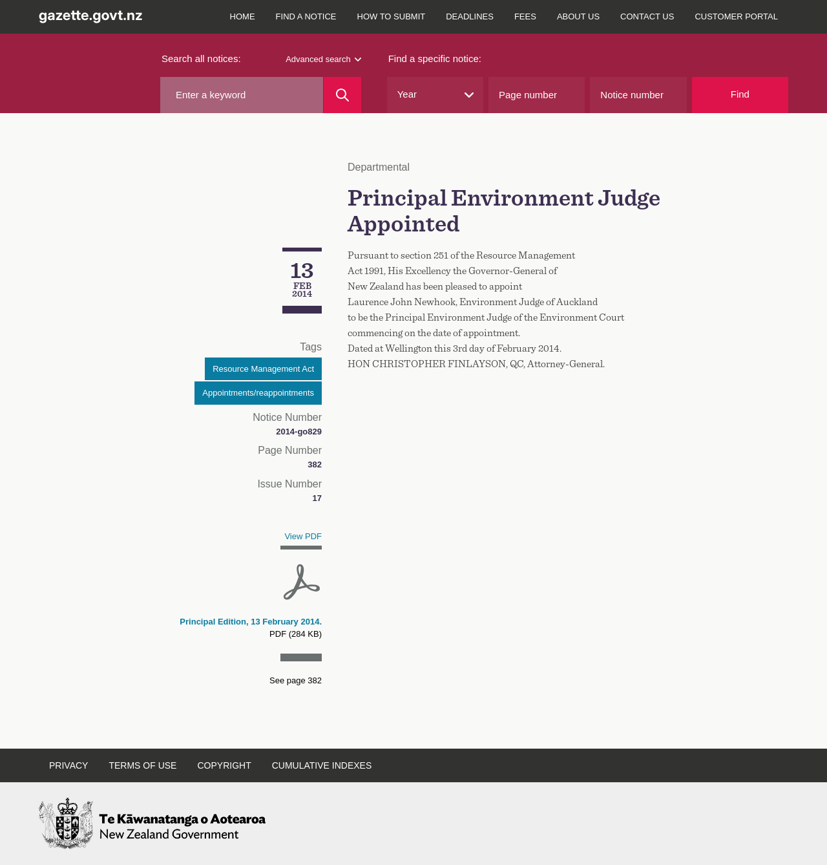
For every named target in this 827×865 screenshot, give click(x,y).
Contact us (647, 16)
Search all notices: (201, 58)
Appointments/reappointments (258, 393)
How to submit (391, 16)
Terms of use (142, 765)
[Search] (342, 95)
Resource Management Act (263, 369)
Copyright (224, 765)
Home (242, 16)
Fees (525, 16)
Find (740, 94)
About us (578, 16)
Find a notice (306, 16)
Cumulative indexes (322, 765)
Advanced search (323, 59)
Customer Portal (736, 16)
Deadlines (470, 16)
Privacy (68, 765)
